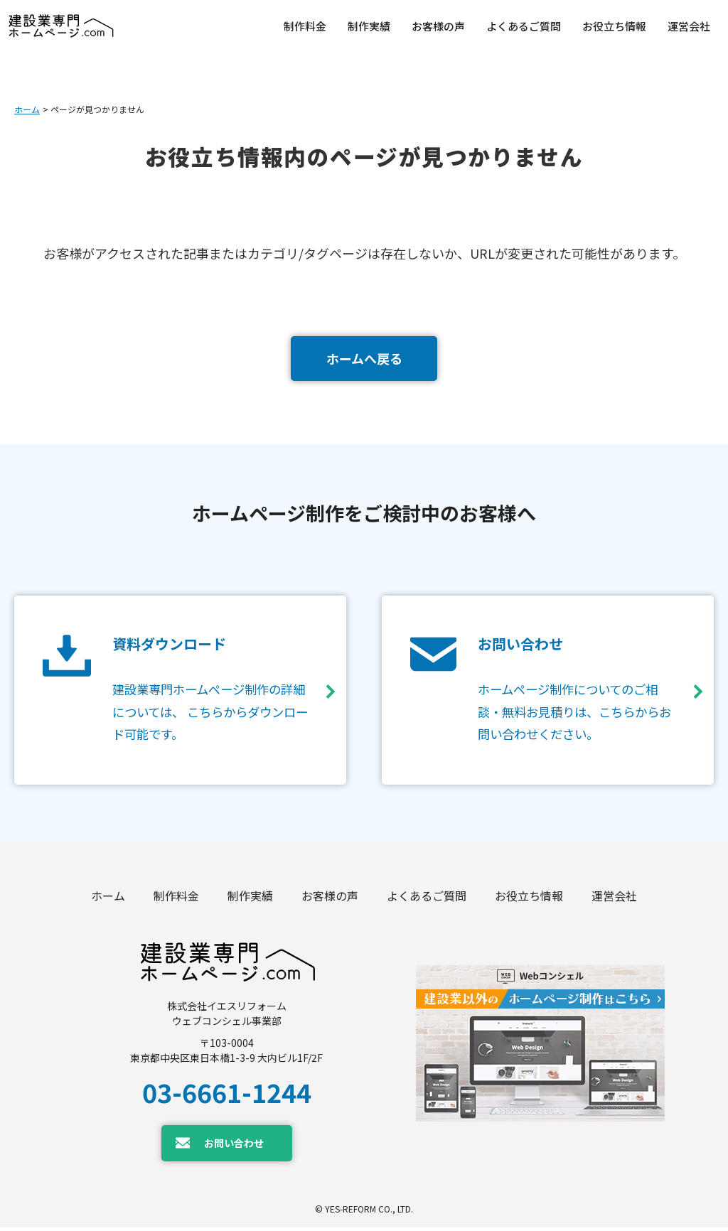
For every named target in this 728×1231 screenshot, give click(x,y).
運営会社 (614, 899)
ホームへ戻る (364, 358)
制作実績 (250, 899)
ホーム (27, 109)
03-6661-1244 (226, 1094)
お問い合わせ (234, 1146)
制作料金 (176, 899)
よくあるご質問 (426, 899)
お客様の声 (329, 899)
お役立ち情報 (529, 899)
